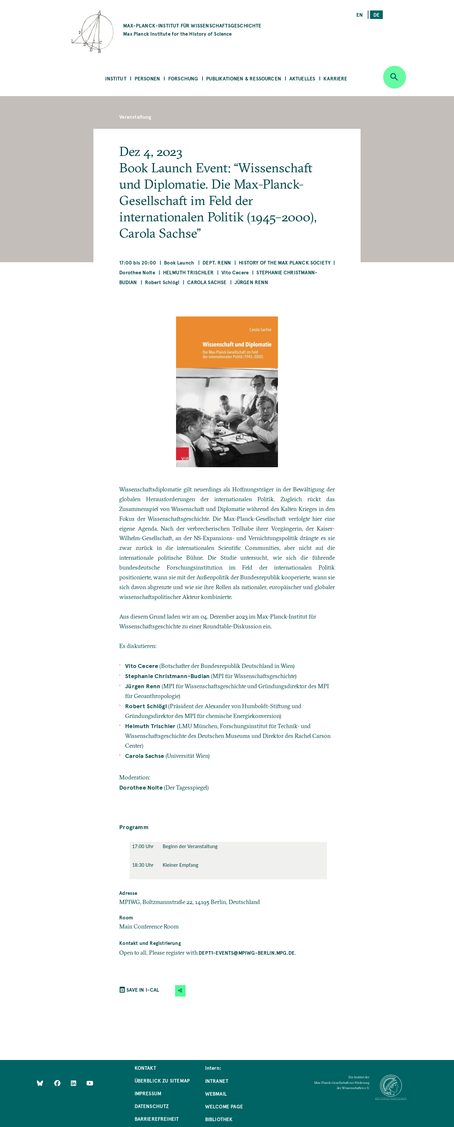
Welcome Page (224, 1106)
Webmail (216, 1093)
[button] (180, 991)
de (376, 14)
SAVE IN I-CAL (142, 989)
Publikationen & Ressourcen (243, 78)
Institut (115, 78)
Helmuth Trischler (188, 272)
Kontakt (145, 1067)
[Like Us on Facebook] (58, 1082)
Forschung (183, 78)
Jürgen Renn (251, 282)
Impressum (148, 1093)
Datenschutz (152, 1105)
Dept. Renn (217, 262)
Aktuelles (302, 78)
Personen (147, 78)
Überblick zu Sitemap (162, 1080)
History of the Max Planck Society (285, 262)
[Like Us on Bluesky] (40, 1082)
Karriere (335, 78)
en (359, 14)
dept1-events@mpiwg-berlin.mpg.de (247, 952)
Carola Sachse (206, 282)
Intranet (216, 1080)
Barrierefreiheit (157, 1118)
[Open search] (394, 77)
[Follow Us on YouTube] (89, 1082)
